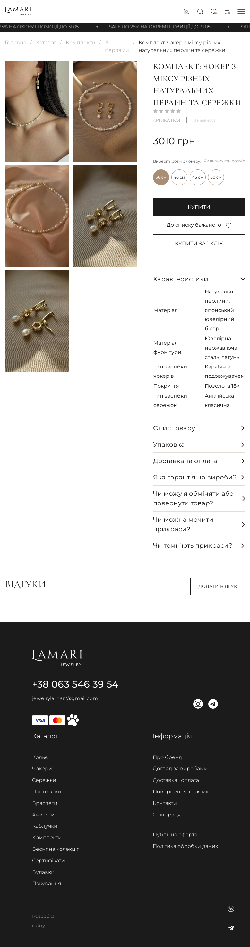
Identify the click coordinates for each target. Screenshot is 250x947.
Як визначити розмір (224, 160)
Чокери (42, 769)
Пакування (46, 884)
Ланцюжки (46, 792)
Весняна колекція (56, 849)
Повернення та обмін (182, 792)
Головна (15, 42)
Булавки (43, 872)
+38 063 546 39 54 (75, 684)
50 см (216, 177)
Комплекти (80, 42)
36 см (161, 177)
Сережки (44, 780)
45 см (197, 177)
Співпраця (167, 815)
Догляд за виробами (180, 769)
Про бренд (167, 757)
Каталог (46, 42)
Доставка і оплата (176, 780)
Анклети (43, 815)
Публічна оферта (175, 835)
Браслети (44, 803)
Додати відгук (217, 586)
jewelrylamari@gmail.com (65, 698)
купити (199, 207)
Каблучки (44, 826)
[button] (241, 11)
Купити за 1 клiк (199, 244)
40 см (179, 177)
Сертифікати (48, 861)
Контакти (165, 803)
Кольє (40, 757)
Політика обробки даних (185, 846)
